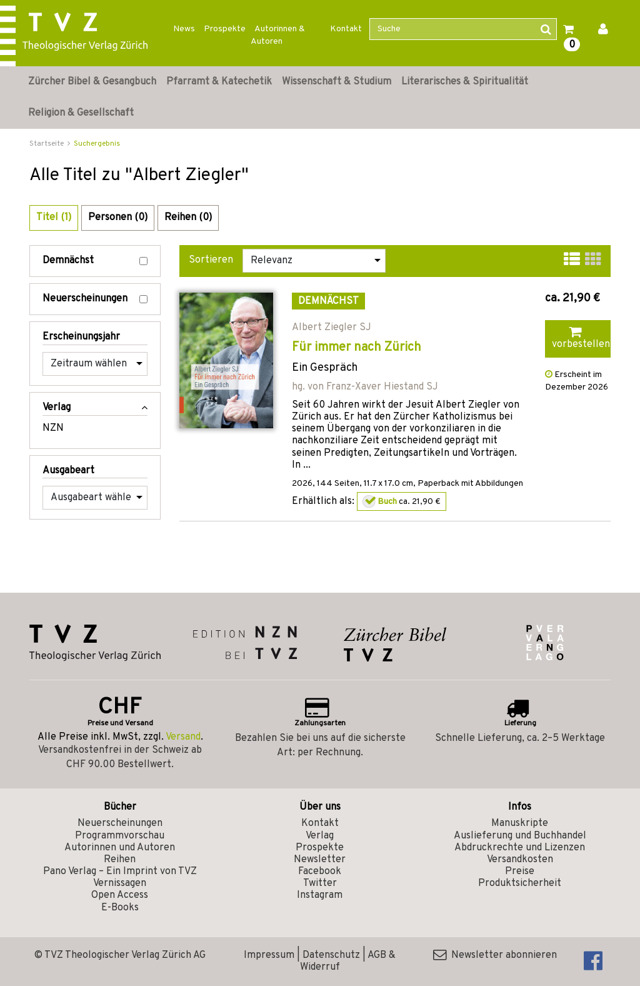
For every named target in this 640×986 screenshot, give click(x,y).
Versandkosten (520, 859)
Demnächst (95, 261)
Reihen (120, 859)
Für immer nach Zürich (356, 348)
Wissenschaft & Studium (336, 82)
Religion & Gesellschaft (81, 113)
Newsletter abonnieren (495, 955)
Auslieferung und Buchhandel (520, 836)
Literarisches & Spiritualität (464, 82)
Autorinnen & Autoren (278, 35)
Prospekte (225, 29)
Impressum (269, 955)
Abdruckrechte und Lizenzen (519, 848)
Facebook (319, 871)
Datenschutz (331, 955)
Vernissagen (119, 883)
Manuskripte (519, 823)
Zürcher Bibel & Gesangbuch (92, 82)
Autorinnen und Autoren (119, 848)
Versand (183, 737)
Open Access (119, 895)
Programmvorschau (119, 836)
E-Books (120, 908)
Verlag (320, 836)
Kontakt (346, 29)
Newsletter (320, 859)
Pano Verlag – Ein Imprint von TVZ (120, 871)
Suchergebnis (97, 144)
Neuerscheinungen (95, 299)
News (184, 29)
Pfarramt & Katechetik (219, 82)
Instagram (319, 895)
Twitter (320, 883)
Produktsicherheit (519, 883)
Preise (519, 871)
